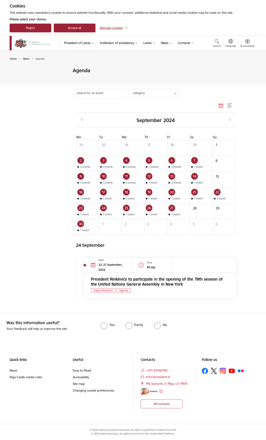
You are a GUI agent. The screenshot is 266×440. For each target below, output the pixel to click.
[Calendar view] (221, 105)
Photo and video (25, 85)
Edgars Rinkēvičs (103, 290)
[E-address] (149, 391)
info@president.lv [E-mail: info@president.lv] (158, 377)
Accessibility (81, 377)
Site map (79, 384)
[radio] (108, 324)
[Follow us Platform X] (214, 371)
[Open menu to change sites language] (230, 43)
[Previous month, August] (81, 119)
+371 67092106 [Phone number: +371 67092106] (157, 370)
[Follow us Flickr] (241, 370)
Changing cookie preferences (93, 390)
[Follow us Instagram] (223, 371)
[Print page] (246, 69)
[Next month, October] (229, 119)
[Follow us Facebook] (205, 371)
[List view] (229, 105)
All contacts (161, 404)
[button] (87, 164)
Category (139, 93)
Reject (30, 28)
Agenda (19, 78)
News (17, 71)
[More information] (161, 391)
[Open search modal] (217, 44)
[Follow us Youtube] (232, 370)
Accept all (74, 28)
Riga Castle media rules (26, 377)
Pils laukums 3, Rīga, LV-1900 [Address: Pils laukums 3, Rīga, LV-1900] (166, 384)
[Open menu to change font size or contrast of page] (247, 44)
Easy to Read (82, 370)
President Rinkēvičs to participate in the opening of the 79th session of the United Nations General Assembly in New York (157, 282)
